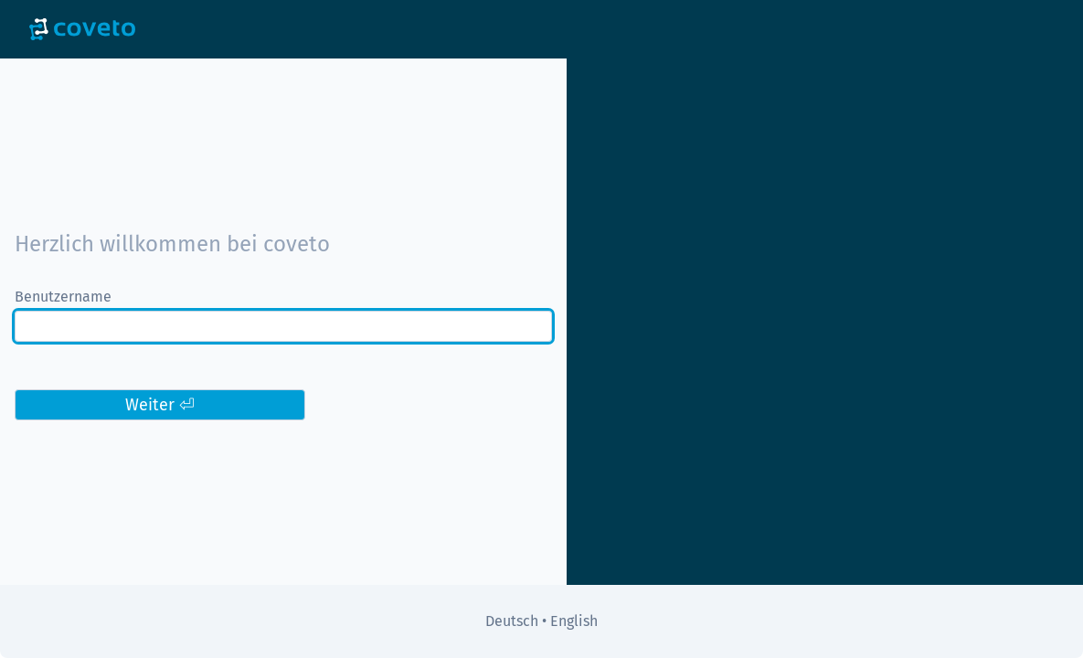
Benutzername (63, 296)
